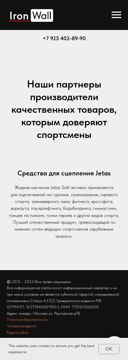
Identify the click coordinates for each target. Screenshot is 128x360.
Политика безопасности (27, 319)
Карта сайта (17, 332)
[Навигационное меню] (116, 15)
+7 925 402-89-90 (64, 38)
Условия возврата (21, 326)
